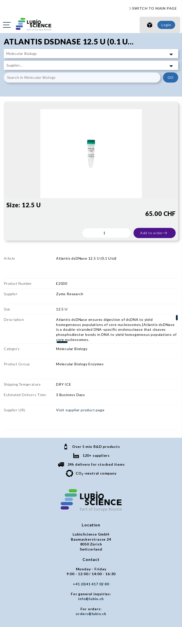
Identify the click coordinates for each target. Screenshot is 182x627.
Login (166, 25)
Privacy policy (91, 580)
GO (171, 77)
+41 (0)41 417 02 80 (91, 530)
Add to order (154, 233)
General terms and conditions (91, 575)
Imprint (91, 585)
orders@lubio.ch (91, 560)
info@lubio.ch (91, 545)
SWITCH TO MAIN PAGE (152, 8)
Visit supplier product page (80, 371)
